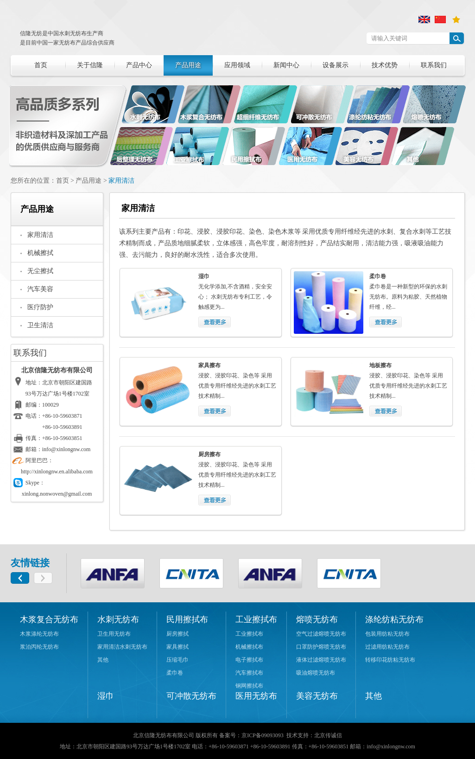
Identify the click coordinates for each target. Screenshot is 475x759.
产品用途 (188, 65)
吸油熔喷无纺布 (315, 673)
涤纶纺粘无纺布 (394, 619)
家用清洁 (121, 180)
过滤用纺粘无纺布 (387, 647)
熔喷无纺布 (317, 619)
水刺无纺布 (118, 619)
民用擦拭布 (187, 619)
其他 (102, 660)
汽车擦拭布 (249, 673)
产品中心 (139, 65)
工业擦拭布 (256, 619)
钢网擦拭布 (249, 685)
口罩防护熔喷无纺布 (321, 647)
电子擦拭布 (249, 660)
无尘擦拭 (40, 271)
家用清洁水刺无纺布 (122, 647)
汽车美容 (40, 289)
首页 (40, 65)
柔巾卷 (174, 673)
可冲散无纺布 (191, 696)
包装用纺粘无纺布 (387, 634)
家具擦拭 (177, 647)
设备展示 (335, 65)
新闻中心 (286, 65)
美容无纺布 (317, 696)
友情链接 (30, 562)
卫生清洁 (40, 325)
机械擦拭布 (249, 647)
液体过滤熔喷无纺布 (321, 660)
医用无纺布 (256, 696)
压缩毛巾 (177, 660)
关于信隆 (90, 65)
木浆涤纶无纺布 (39, 634)
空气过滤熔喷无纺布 (321, 634)
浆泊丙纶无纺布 (39, 647)
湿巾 (105, 696)
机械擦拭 (40, 252)
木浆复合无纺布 (49, 619)
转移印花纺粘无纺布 (390, 660)
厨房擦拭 (177, 634)
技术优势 (385, 65)
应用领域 (237, 65)
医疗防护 (40, 307)
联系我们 (434, 65)
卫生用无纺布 (114, 634)
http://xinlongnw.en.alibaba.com (57, 471)
